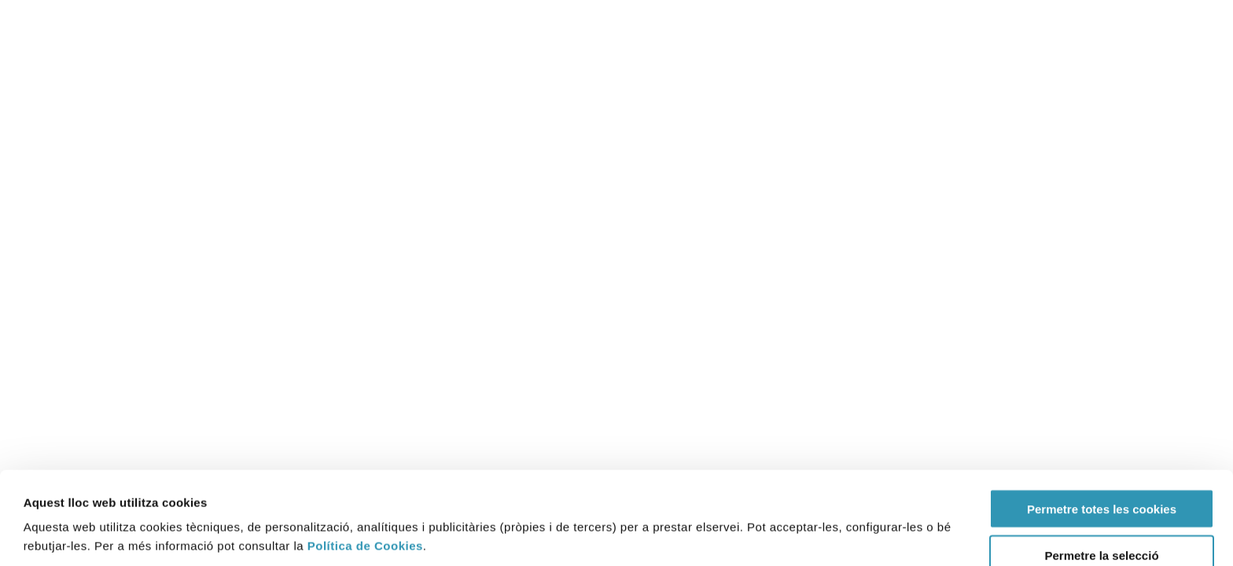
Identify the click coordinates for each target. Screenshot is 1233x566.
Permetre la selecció (1101, 468)
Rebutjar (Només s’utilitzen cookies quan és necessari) (1101, 520)
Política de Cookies (365, 458)
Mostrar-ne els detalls (722, 509)
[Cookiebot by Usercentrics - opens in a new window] (87, 535)
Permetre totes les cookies (1101, 421)
